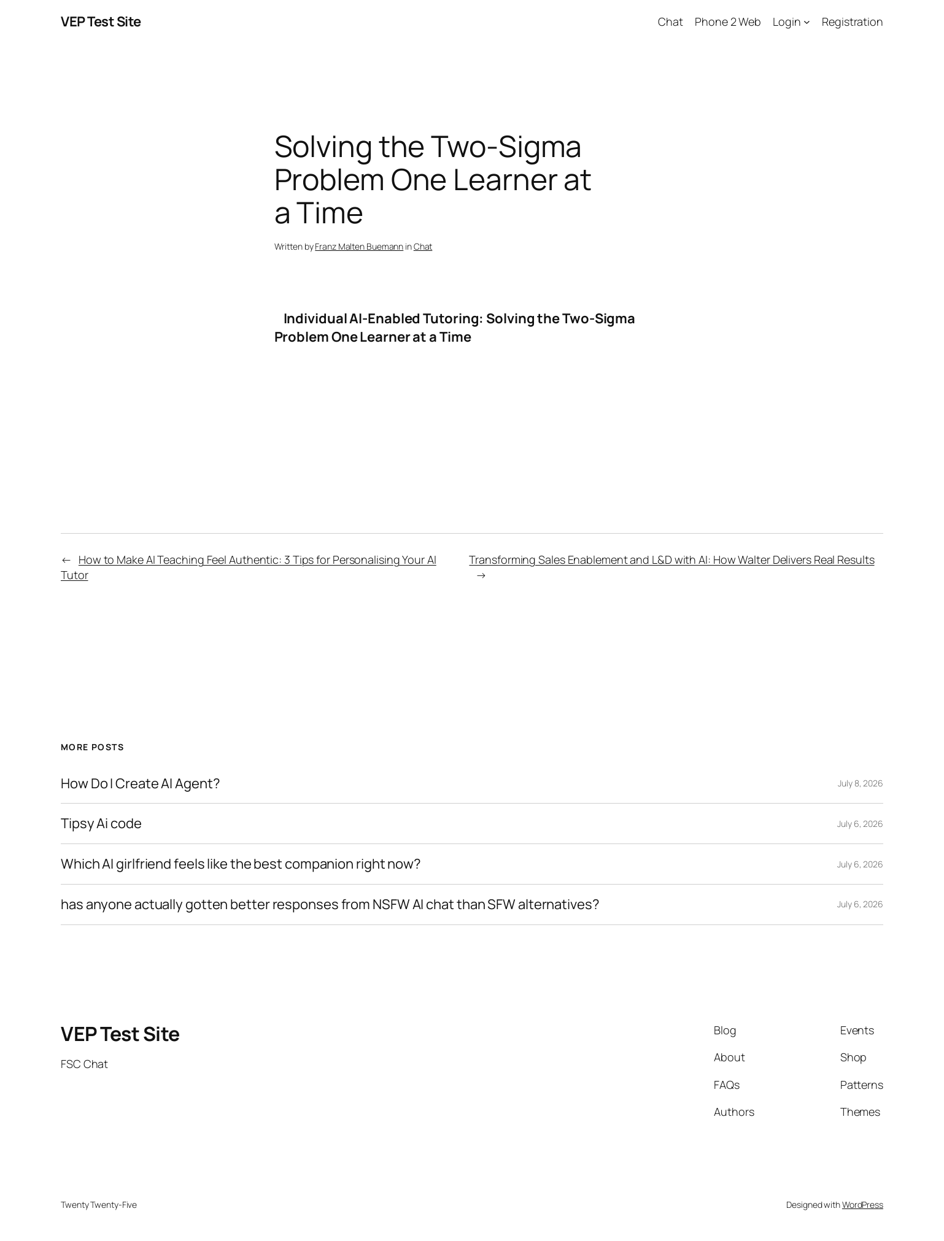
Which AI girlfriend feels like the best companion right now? (241, 864)
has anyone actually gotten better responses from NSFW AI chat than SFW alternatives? (330, 904)
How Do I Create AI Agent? (140, 783)
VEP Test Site (101, 21)
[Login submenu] (806, 21)
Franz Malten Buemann (359, 246)
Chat (423, 246)
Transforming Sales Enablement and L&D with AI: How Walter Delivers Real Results (671, 559)
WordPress (862, 1204)
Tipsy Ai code (101, 823)
